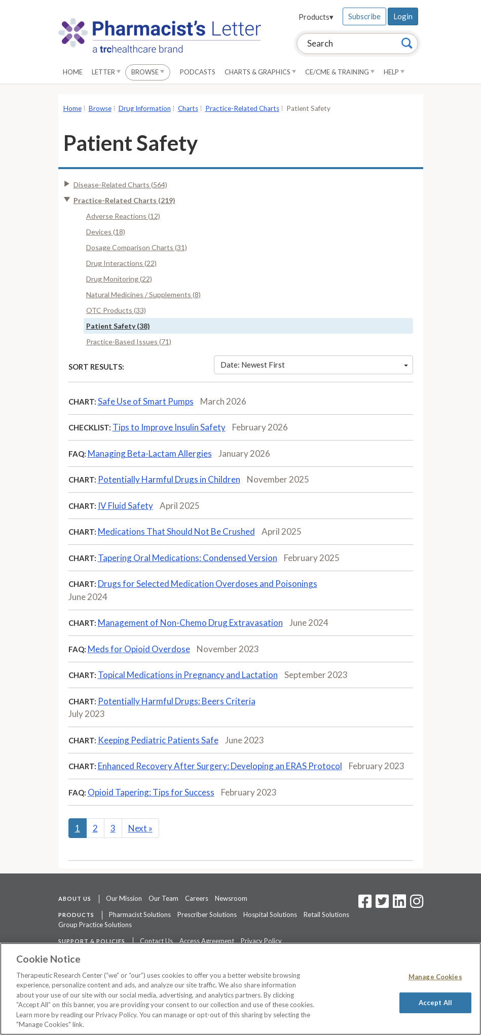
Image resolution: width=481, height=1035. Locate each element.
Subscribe (364, 16)
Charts (188, 108)
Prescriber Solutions (207, 914)
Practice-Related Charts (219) (124, 200)
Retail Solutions (326, 914)
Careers (196, 898)
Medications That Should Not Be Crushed (176, 531)
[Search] (407, 43)
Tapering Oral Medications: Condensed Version (187, 557)
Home (73, 72)
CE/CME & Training (340, 72)
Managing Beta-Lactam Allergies (150, 453)
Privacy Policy (261, 941)
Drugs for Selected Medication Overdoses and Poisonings (207, 583)
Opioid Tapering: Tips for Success (151, 792)
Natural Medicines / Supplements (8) (143, 294)
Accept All (435, 1002)
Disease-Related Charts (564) (120, 184)
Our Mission (124, 898)
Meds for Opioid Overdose (139, 649)
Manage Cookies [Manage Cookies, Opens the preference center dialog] (435, 977)
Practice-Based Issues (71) (128, 341)
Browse (147, 72)
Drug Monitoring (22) (119, 278)
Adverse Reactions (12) (123, 216)
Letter (106, 72)
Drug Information (145, 108)
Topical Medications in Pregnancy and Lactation (188, 674)
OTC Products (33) (116, 310)
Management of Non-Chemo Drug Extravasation (190, 622)
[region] (240, 989)
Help (394, 72)
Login (403, 16)
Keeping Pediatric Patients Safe (158, 740)
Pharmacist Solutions (140, 914)
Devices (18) (105, 231)
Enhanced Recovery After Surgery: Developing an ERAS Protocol (220, 766)
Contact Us (156, 941)
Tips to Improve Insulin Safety (169, 427)
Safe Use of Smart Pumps (146, 401)
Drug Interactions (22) (121, 263)
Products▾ (316, 16)
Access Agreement (206, 941)
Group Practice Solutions (95, 925)
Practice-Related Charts (242, 108)
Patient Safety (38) (118, 326)
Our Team (163, 898)
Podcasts (197, 72)
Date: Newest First (314, 364)
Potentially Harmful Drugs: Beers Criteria (176, 701)
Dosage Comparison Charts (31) (136, 247)
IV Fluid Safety (125, 505)
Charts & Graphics (260, 72)
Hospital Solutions (270, 914)
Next (140, 828)
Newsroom (231, 898)
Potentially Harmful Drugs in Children (169, 479)
